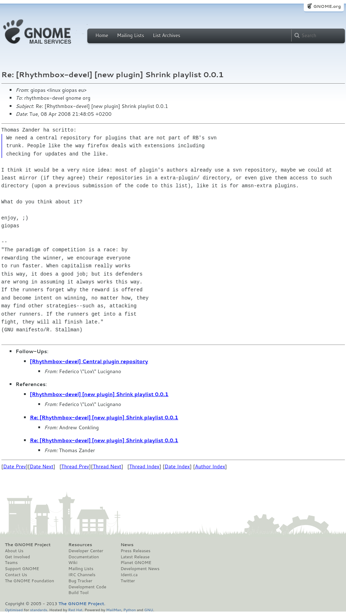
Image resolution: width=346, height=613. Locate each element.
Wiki (72, 562)
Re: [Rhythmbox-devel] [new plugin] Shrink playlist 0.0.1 (104, 417)
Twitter (128, 581)
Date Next (41, 466)
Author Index (210, 466)
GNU (148, 609)
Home (102, 35)
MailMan (113, 609)
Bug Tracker (80, 581)
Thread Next (107, 466)
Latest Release (135, 557)
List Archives (166, 35)
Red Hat (75, 609)
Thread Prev (75, 466)
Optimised (14, 609)
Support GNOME (22, 569)
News (127, 545)
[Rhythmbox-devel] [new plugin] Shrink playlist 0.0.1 (99, 394)
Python (129, 609)
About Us (14, 551)
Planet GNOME (136, 562)
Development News (140, 569)
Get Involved (17, 557)
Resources (80, 545)
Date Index (177, 466)
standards (38, 609)
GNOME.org (327, 6)
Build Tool (78, 592)
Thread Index (144, 466)
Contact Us (16, 575)
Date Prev (14, 466)
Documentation (83, 557)
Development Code (87, 587)
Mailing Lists (130, 35)
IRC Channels (82, 575)
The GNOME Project (28, 545)
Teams (11, 562)
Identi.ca (129, 575)
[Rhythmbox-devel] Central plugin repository (89, 361)
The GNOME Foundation (29, 581)
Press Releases (135, 551)
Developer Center (85, 551)
